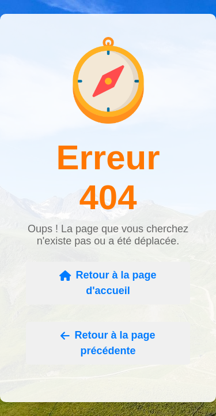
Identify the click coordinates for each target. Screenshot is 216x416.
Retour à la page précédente (107, 342)
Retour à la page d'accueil (107, 282)
